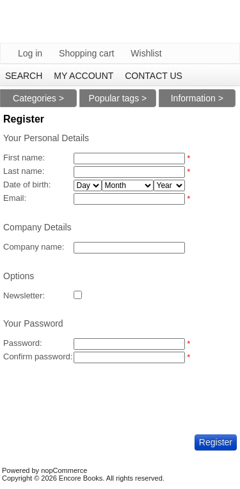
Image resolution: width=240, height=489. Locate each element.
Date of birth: (27, 184)
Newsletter (22, 295)
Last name (22, 171)
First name (22, 157)
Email (13, 198)
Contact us (153, 76)
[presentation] (100, 390)
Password (21, 343)
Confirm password (36, 356)
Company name (32, 247)
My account (83, 76)
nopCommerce (64, 470)
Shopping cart (86, 53)
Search (23, 76)
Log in (30, 53)
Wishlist (146, 53)
